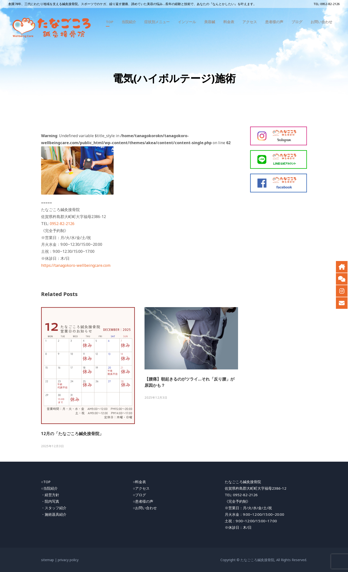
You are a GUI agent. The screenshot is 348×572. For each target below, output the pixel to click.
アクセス (249, 21)
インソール (187, 21)
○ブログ (139, 494)
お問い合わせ (321, 21)
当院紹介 (129, 21)
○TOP (46, 481)
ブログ (296, 21)
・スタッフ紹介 (53, 507)
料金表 (228, 21)
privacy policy (68, 560)
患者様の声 (274, 21)
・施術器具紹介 (53, 514)
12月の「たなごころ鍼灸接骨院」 (72, 433)
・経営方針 (50, 494)
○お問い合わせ (145, 507)
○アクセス (141, 488)
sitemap (47, 560)
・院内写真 (50, 501)
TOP (109, 21)
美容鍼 (209, 21)
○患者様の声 (143, 501)
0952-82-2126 (330, 4)
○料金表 (139, 481)
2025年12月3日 (52, 446)
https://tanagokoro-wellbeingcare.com (75, 265)
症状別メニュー (157, 21)
